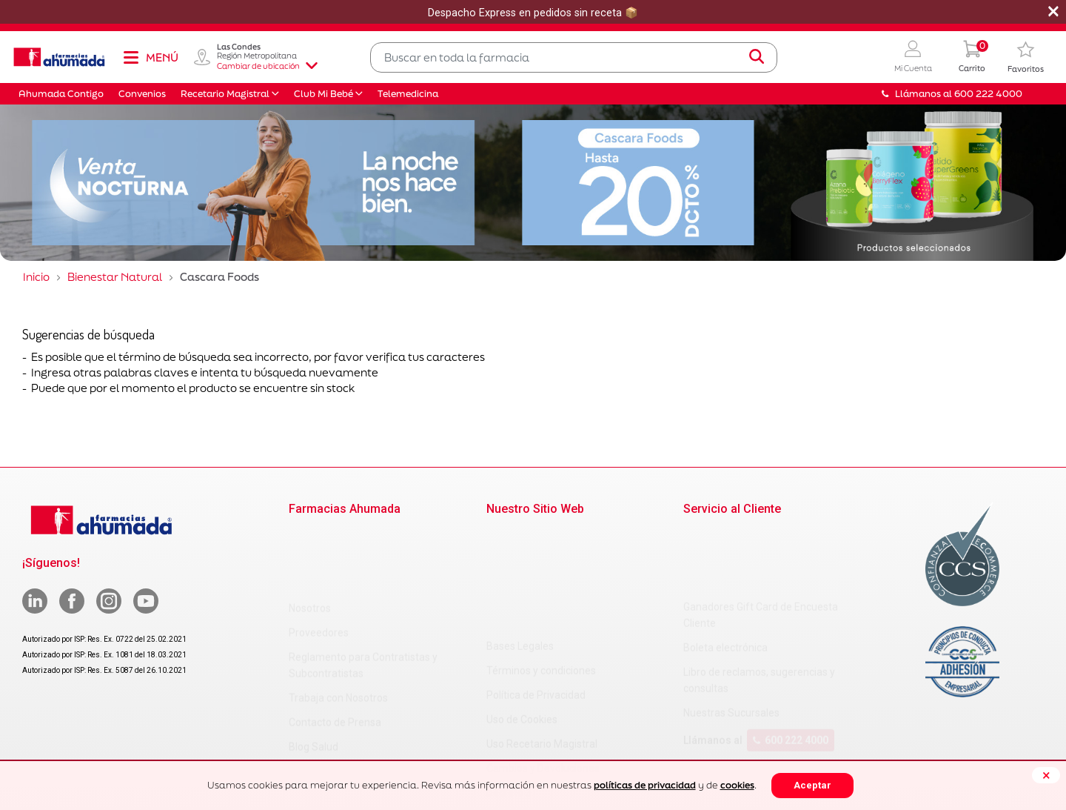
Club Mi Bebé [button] (323, 93)
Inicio (36, 277)
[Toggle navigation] (150, 57)
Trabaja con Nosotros (338, 625)
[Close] (1046, 775)
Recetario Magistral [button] (225, 93)
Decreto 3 (509, 682)
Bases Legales (520, 536)
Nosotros (310, 536)
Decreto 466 (514, 707)
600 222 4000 (790, 669)
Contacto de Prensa (335, 650)
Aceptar (812, 785)
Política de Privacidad (536, 585)
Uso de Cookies (521, 609)
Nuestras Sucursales (731, 642)
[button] (913, 57)
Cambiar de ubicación (267, 66)
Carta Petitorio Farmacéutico (553, 731)
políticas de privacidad (645, 785)
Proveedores (319, 560)
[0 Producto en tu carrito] (972, 57)
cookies (737, 785)
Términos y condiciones (541, 560)
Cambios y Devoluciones (543, 658)
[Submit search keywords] (756, 57)
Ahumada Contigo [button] (61, 93)
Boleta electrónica (725, 576)
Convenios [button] (142, 93)
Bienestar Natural (114, 277)
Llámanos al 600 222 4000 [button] (952, 93)
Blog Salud (313, 674)
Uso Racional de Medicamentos (559, 756)
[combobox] (573, 57)
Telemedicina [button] (408, 93)
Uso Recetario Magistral (541, 634)
